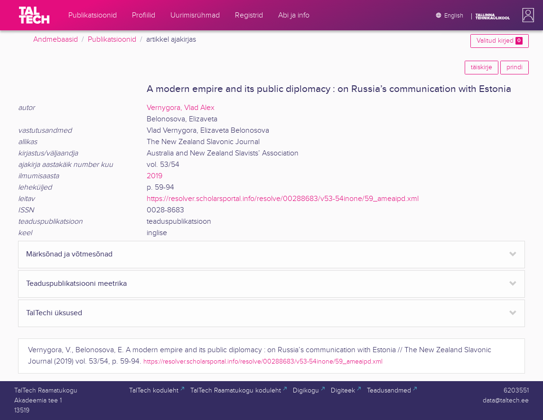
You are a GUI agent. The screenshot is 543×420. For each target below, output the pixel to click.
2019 (154, 176)
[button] (526, 15)
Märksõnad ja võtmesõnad (69, 254)
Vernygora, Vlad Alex (181, 107)
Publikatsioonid (112, 39)
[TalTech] (34, 15)
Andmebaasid (55, 39)
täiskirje (481, 67)
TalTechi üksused (54, 313)
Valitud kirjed (500, 41)
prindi (514, 67)
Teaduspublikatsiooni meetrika (76, 283)
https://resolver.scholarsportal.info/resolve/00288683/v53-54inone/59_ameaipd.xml (283, 198)
